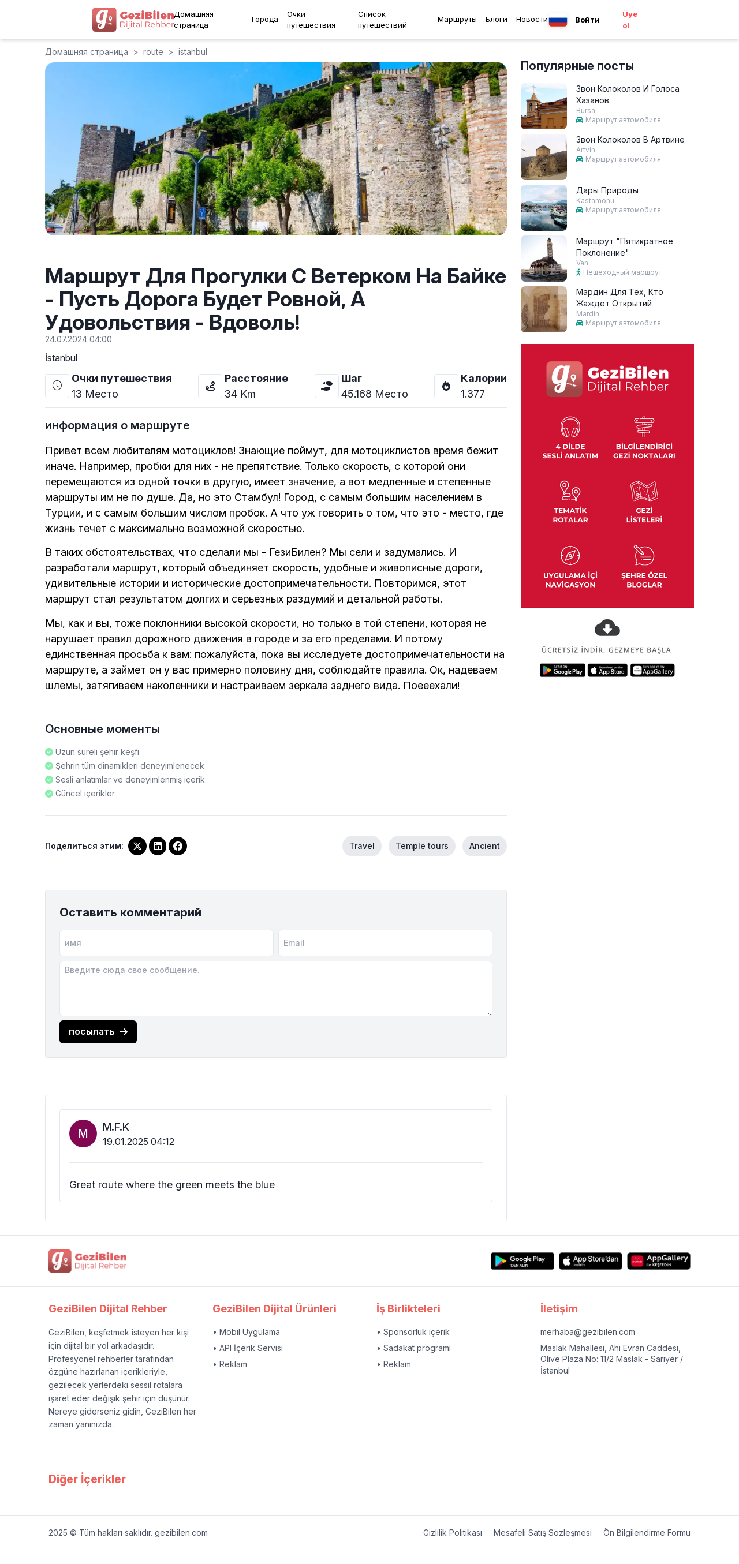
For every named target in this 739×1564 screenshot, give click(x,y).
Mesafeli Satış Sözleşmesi (543, 1532)
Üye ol (629, 19)
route (153, 52)
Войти (587, 19)
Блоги (496, 19)
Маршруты (457, 19)
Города (265, 19)
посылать (98, 1031)
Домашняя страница (194, 19)
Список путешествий (382, 19)
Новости (532, 19)
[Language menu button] (558, 20)
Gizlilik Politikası (452, 1532)
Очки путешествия (311, 19)
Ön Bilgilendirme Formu (647, 1532)
